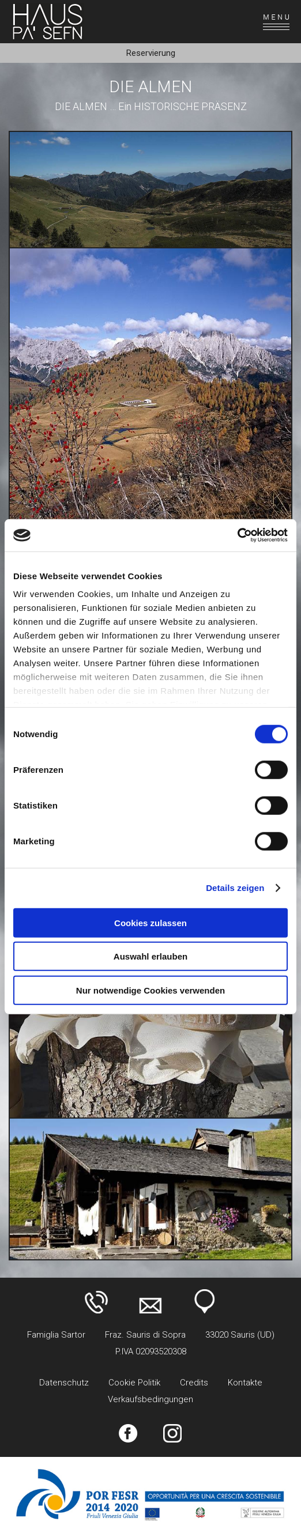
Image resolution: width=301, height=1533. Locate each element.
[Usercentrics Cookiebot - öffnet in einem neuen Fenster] (237, 535)
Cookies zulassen (150, 922)
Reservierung (150, 53)
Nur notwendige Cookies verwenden (150, 990)
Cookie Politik (134, 1382)
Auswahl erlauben (150, 956)
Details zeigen (235, 888)
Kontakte (245, 1382)
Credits (194, 1382)
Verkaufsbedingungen (150, 1399)
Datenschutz (64, 1382)
